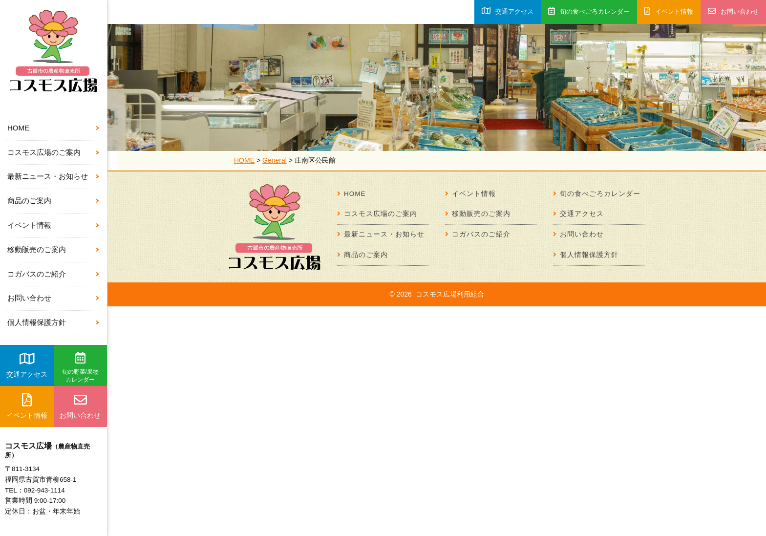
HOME (18, 128)
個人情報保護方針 (36, 322)
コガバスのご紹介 (36, 274)
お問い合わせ (29, 298)
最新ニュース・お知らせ (47, 176)
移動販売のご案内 (36, 249)
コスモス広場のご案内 (44, 152)
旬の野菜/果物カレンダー (80, 367)
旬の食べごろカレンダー (589, 11)
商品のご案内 (29, 200)
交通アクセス (26, 365)
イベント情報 (29, 225)
